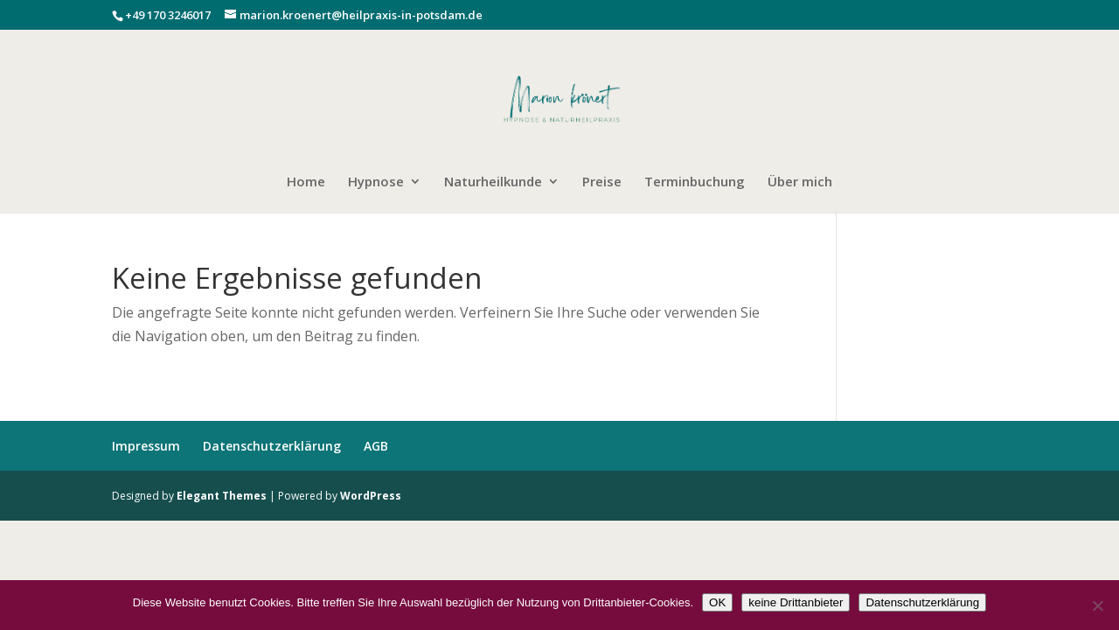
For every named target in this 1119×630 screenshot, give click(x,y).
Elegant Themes (222, 495)
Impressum (146, 446)
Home (306, 182)
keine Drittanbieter (795, 602)
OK (717, 602)
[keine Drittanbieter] (1097, 605)
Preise (602, 182)
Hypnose (376, 182)
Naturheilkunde (493, 182)
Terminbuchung (694, 182)
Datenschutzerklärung (272, 446)
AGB (376, 446)
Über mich (800, 182)
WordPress (370, 495)
